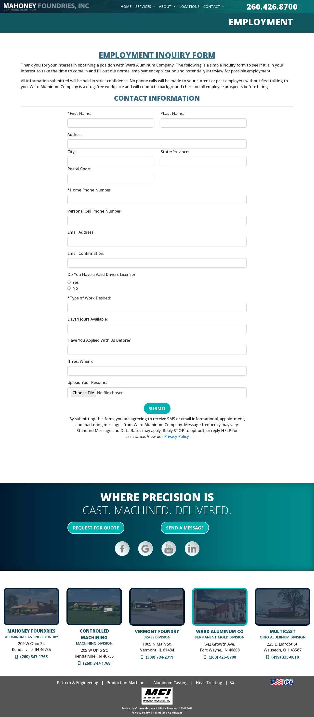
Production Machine (125, 682)
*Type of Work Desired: (89, 298)
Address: (75, 134)
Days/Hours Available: (87, 319)
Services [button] (143, 6)
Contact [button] (212, 6)
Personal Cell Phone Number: (94, 211)
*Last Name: (172, 113)
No (75, 288)
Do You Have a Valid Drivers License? (101, 274)
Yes (75, 282)
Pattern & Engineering (77, 682)
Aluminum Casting (170, 682)
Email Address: (80, 232)
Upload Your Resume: (87, 382)
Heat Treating (209, 682)
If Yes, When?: (80, 361)
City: (71, 151)
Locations (189, 6)
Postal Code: (79, 169)
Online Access (145, 708)
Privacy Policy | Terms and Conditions (157, 712)
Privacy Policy (176, 436)
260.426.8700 (272, 6)
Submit (157, 408)
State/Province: (175, 151)
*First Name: (79, 113)
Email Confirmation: (85, 253)
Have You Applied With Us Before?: (99, 340)
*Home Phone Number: (89, 190)
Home (125, 6)
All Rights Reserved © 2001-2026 (174, 708)
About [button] (165, 6)
